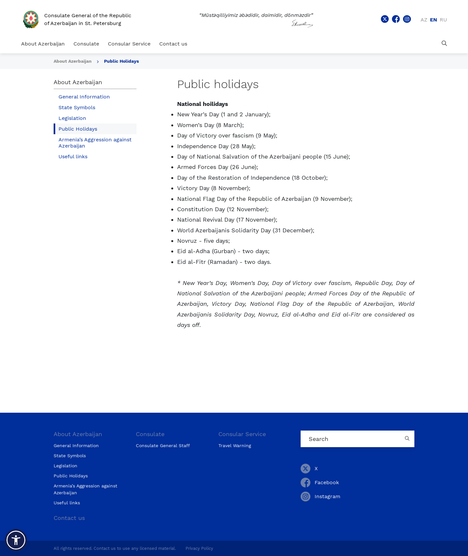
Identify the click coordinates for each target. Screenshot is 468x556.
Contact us (173, 44)
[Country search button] (407, 439)
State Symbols (76, 107)
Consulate (86, 44)
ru (443, 20)
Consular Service (129, 44)
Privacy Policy (199, 548)
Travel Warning (234, 445)
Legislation (72, 118)
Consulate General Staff (163, 445)
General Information (84, 97)
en (433, 20)
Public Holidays (121, 61)
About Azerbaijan (43, 44)
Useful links (72, 156)
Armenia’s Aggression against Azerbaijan (95, 142)
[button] (15, 540)
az (424, 20)
